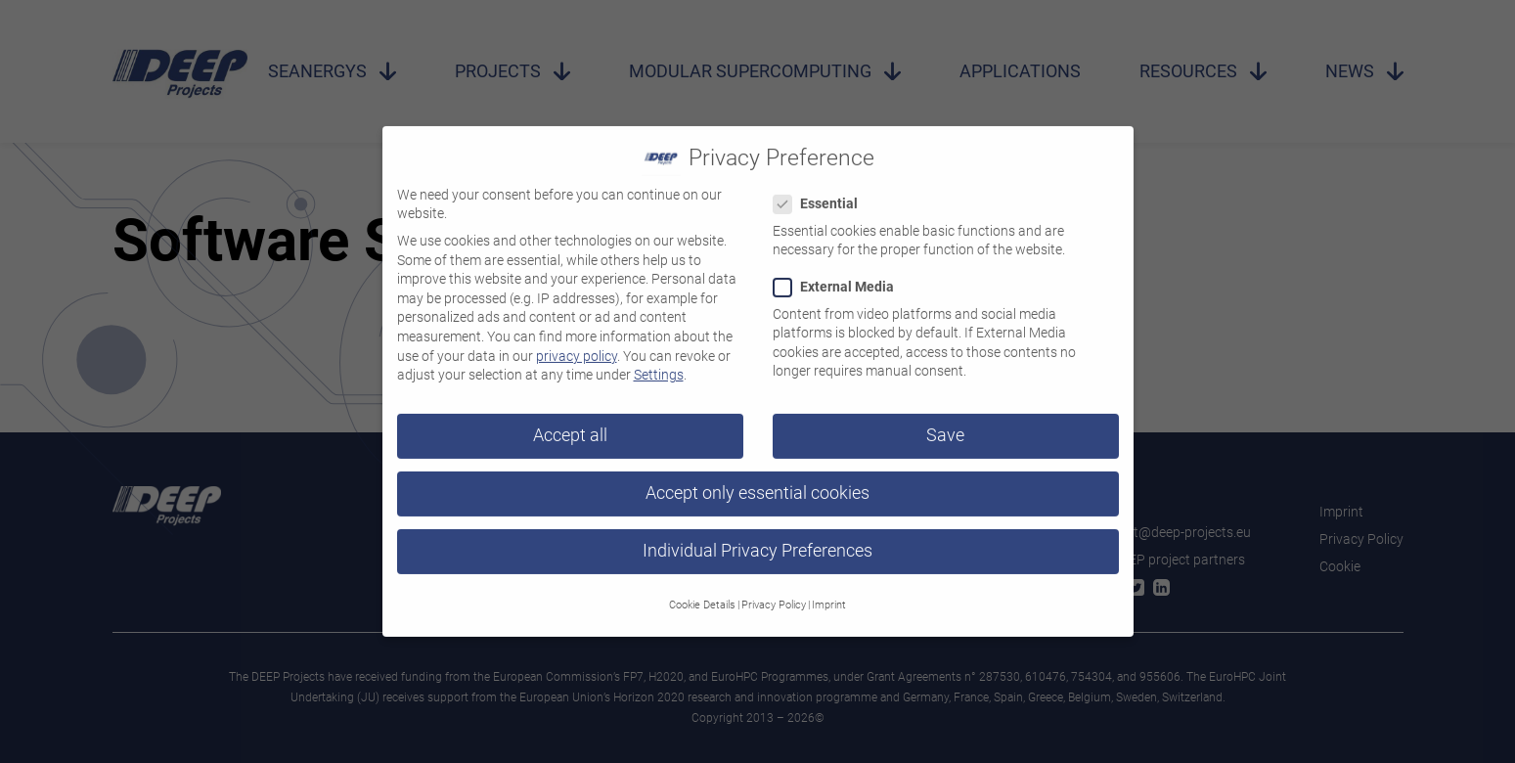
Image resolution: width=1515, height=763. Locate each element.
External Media (840, 272)
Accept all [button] (570, 420)
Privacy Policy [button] (773, 590)
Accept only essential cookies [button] (757, 478)
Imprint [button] (829, 590)
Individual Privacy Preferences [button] (757, 536)
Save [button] (945, 420)
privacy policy (576, 341)
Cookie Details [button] (702, 590)
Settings (659, 360)
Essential (821, 189)
